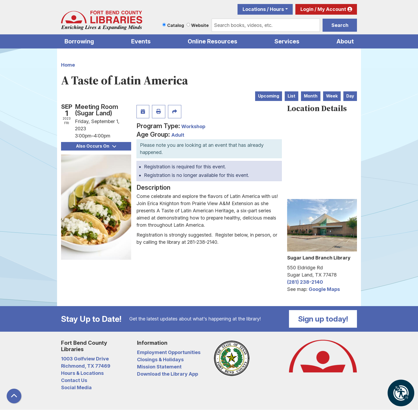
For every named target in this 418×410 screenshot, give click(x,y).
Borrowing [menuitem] (79, 41)
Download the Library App (167, 374)
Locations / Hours (263, 9)
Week (332, 96)
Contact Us (74, 380)
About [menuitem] (345, 41)
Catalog (175, 25)
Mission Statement (159, 367)
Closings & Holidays (160, 359)
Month (310, 96)
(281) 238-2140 (305, 282)
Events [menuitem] (141, 41)
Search (339, 25)
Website (200, 25)
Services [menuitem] (286, 41)
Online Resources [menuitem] (212, 41)
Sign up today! (323, 318)
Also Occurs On (96, 146)
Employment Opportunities (168, 352)
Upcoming (268, 96)
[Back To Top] (14, 396)
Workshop (193, 126)
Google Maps (324, 289)
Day (350, 96)
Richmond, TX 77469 (85, 366)
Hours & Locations (82, 373)
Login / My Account (323, 9)
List (291, 96)
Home (68, 65)
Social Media (76, 387)
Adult (177, 135)
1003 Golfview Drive (85, 359)
